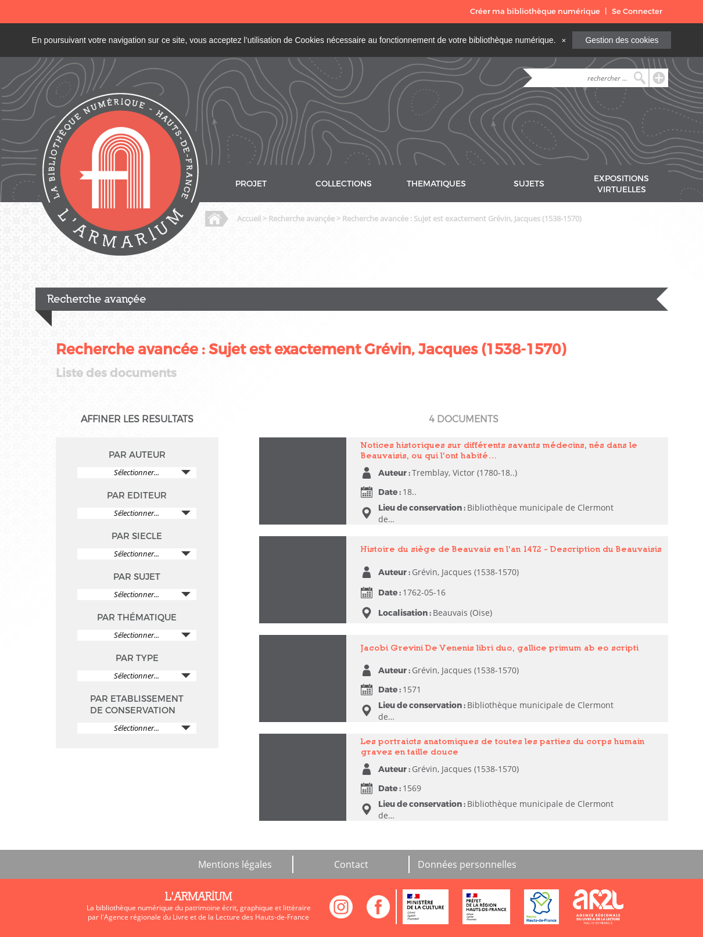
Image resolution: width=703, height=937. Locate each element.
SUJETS (529, 183)
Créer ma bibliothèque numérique (535, 11)
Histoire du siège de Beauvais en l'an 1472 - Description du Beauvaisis (511, 549)
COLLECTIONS (343, 183)
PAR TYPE (137, 658)
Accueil (249, 218)
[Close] (563, 40)
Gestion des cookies (621, 40)
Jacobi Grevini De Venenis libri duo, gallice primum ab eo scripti (500, 647)
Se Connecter (637, 11)
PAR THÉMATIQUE (137, 617)
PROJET (251, 183)
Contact (351, 864)
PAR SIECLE (137, 536)
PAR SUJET (136, 577)
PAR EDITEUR (137, 495)
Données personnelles (467, 864)
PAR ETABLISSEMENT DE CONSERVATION (137, 704)
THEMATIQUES (436, 183)
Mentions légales (235, 864)
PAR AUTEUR (137, 455)
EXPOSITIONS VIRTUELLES (621, 184)
